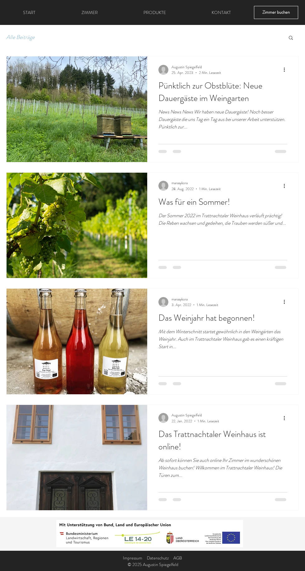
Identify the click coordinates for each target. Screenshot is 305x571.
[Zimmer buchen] (276, 12)
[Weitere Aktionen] (286, 70)
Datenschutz (158, 558)
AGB (177, 558)
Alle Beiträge (20, 37)
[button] (291, 38)
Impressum (132, 558)
